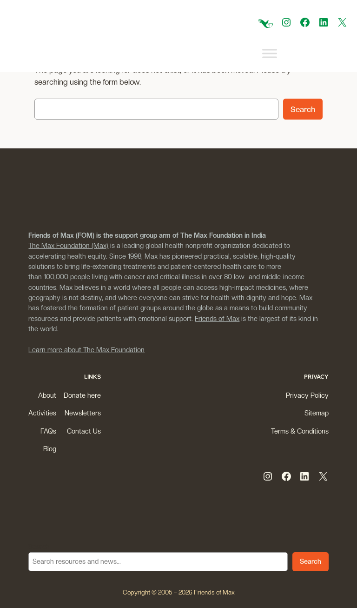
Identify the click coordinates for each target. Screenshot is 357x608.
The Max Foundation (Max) (68, 245)
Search (303, 109)
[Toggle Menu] (269, 53)
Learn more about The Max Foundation (86, 350)
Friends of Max (217, 318)
